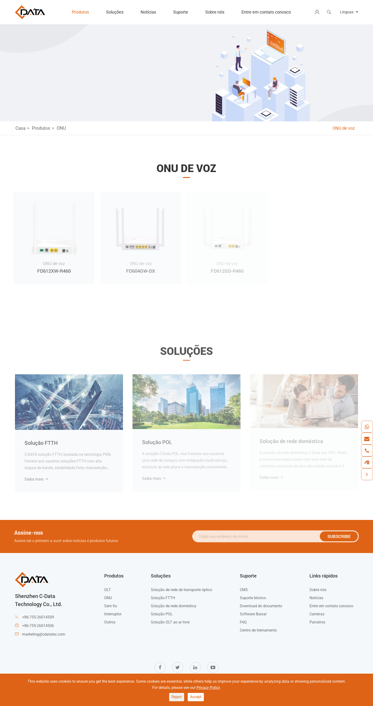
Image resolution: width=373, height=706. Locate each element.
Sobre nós (214, 12)
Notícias (148, 12)
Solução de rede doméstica (173, 606)
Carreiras (316, 614)
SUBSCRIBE (340, 536)
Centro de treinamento (258, 630)
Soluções (114, 12)
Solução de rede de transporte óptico (181, 590)
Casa (20, 128)
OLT (107, 590)
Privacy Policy (208, 687)
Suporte (180, 12)
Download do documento (261, 606)
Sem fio (110, 606)
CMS (244, 590)
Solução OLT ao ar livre (170, 622)
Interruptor (113, 614)
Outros (109, 622)
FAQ (243, 622)
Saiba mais (36, 477)
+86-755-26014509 (38, 617)
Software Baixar (253, 614)
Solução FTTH (41, 440)
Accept (195, 697)
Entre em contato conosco (266, 12)
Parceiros (317, 622)
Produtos (80, 12)
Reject (177, 697)
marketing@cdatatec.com (43, 634)
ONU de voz (344, 128)
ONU (61, 128)
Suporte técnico (253, 598)
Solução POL (157, 439)
